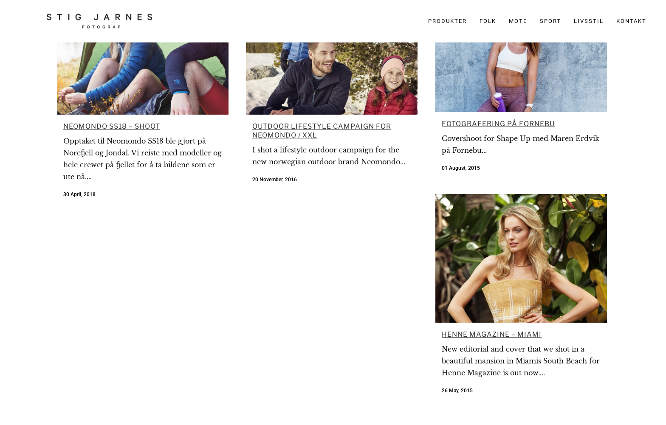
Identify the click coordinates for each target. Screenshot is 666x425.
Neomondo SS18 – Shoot (111, 126)
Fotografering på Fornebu (498, 124)
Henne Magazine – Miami (492, 334)
